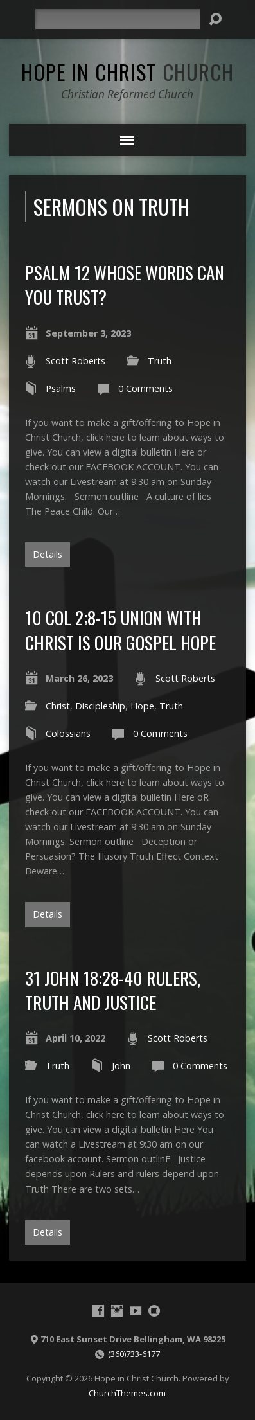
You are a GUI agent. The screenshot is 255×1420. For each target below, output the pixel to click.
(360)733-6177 (134, 1354)
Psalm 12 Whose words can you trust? (124, 284)
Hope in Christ (127, 71)
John (121, 1066)
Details (47, 554)
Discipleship (100, 706)
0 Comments (145, 388)
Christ (58, 706)
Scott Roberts (75, 361)
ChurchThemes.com (127, 1393)
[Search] (117, 19)
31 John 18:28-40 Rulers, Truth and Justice (112, 989)
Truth (159, 361)
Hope (142, 706)
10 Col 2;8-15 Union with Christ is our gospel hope (120, 629)
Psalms (61, 388)
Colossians (68, 733)
